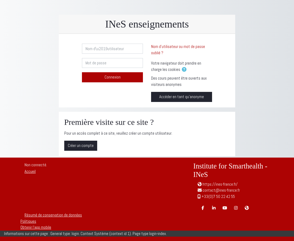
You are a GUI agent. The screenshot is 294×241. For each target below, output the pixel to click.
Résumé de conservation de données (53, 215)
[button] (185, 70)
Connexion (113, 77)
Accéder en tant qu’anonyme (181, 96)
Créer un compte (81, 145)
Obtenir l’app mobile (35, 227)
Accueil (30, 171)
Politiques (28, 221)
